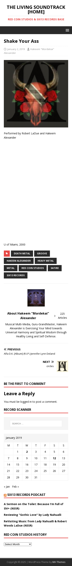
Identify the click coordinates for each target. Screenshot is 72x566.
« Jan (7, 486)
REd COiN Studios (33, 268)
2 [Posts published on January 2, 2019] (27, 451)
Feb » (15, 486)
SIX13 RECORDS (16, 275)
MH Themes (58, 562)
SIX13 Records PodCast (26, 495)
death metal (22, 253)
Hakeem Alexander (19, 260)
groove (42, 253)
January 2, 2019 (16, 49)
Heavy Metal (46, 260)
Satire (55, 268)
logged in (26, 401)
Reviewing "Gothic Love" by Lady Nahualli (32, 515)
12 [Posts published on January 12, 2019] (54, 458)
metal (11, 268)
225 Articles (62, 316)
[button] (66, 30)
